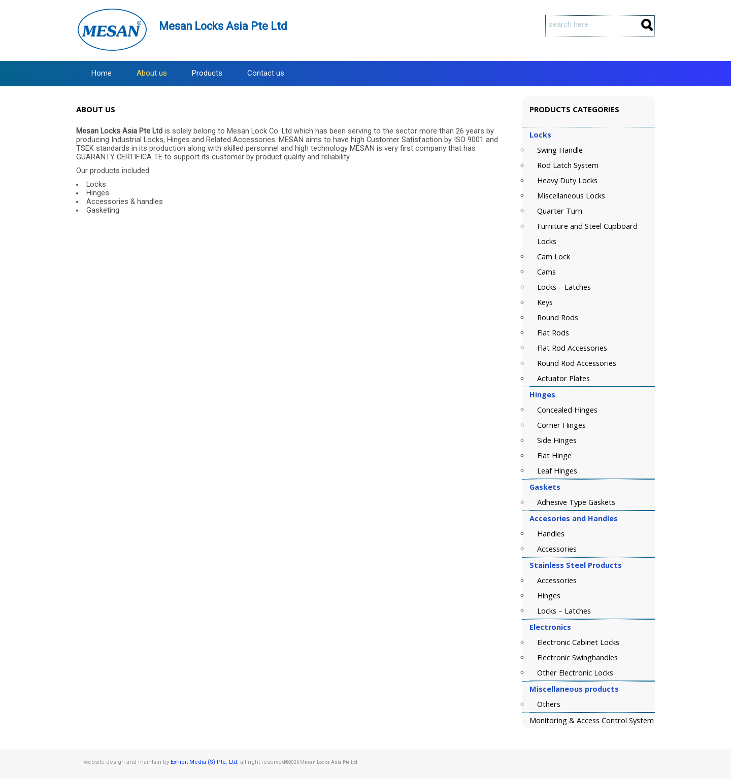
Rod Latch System (568, 165)
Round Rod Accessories (576, 363)
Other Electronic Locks (575, 673)
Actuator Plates (563, 378)
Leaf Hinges (557, 471)
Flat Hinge (554, 455)
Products (207, 73)
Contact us (265, 73)
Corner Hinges (561, 425)
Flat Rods (553, 332)
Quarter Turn (559, 211)
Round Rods (557, 317)
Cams (546, 272)
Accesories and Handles (573, 518)
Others (548, 704)
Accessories (557, 549)
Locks (540, 135)
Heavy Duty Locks (567, 180)
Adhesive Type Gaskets (576, 502)
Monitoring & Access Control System (591, 720)
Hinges (542, 394)
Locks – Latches (564, 287)
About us (152, 73)
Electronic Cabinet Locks (578, 642)
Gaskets (544, 487)
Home (101, 73)
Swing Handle (560, 150)
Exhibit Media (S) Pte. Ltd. (205, 762)
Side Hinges (557, 440)
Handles (550, 533)
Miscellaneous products (574, 689)
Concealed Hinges (567, 410)
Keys (545, 302)
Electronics (550, 627)
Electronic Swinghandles (577, 657)
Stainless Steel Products (575, 565)
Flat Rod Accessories (572, 348)
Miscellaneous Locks (571, 195)
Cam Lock (553, 256)
